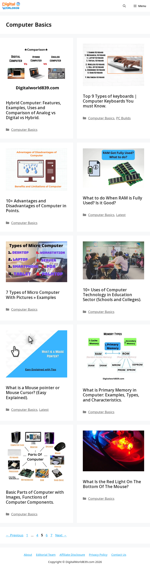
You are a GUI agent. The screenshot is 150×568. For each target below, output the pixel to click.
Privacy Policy (98, 554)
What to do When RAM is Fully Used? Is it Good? (112, 200)
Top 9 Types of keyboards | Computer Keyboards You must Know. (110, 101)
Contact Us (118, 554)
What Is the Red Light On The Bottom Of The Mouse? (112, 484)
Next (61, 535)
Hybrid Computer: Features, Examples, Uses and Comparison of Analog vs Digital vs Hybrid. (33, 110)
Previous (14, 535)
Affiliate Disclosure (72, 554)
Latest (121, 215)
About (28, 554)
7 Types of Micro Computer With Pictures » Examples (33, 295)
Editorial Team (45, 554)
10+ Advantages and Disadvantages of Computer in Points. (36, 205)
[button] (124, 6)
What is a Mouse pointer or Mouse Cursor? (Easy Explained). (33, 392)
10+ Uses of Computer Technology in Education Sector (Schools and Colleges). (112, 294)
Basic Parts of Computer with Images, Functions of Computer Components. (35, 497)
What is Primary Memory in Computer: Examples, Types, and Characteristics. (111, 394)
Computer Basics (24, 129)
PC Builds (123, 118)
